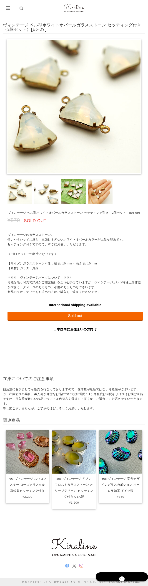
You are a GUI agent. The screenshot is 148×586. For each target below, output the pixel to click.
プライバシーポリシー (96, 582)
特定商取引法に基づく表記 (125, 582)
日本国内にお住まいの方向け (75, 329)
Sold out (75, 316)
